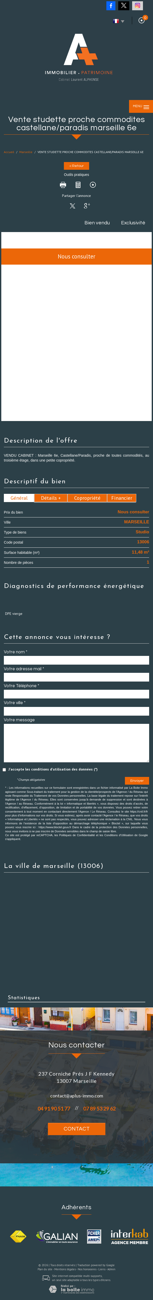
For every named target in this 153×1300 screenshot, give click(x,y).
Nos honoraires (87, 1269)
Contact (77, 1129)
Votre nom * (15, 652)
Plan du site (45, 1269)
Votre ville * (15, 703)
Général (19, 498)
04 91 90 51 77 (54, 1109)
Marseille (25, 152)
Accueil (9, 152)
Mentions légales (65, 1269)
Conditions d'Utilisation (118, 835)
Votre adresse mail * (24, 669)
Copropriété (87, 498)
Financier (121, 498)
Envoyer (137, 781)
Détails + (51, 498)
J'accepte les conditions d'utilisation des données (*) (53, 769)
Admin (111, 1269)
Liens (101, 1269)
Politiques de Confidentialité (77, 835)
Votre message (19, 720)
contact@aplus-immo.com (76, 1095)
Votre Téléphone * (21, 686)
